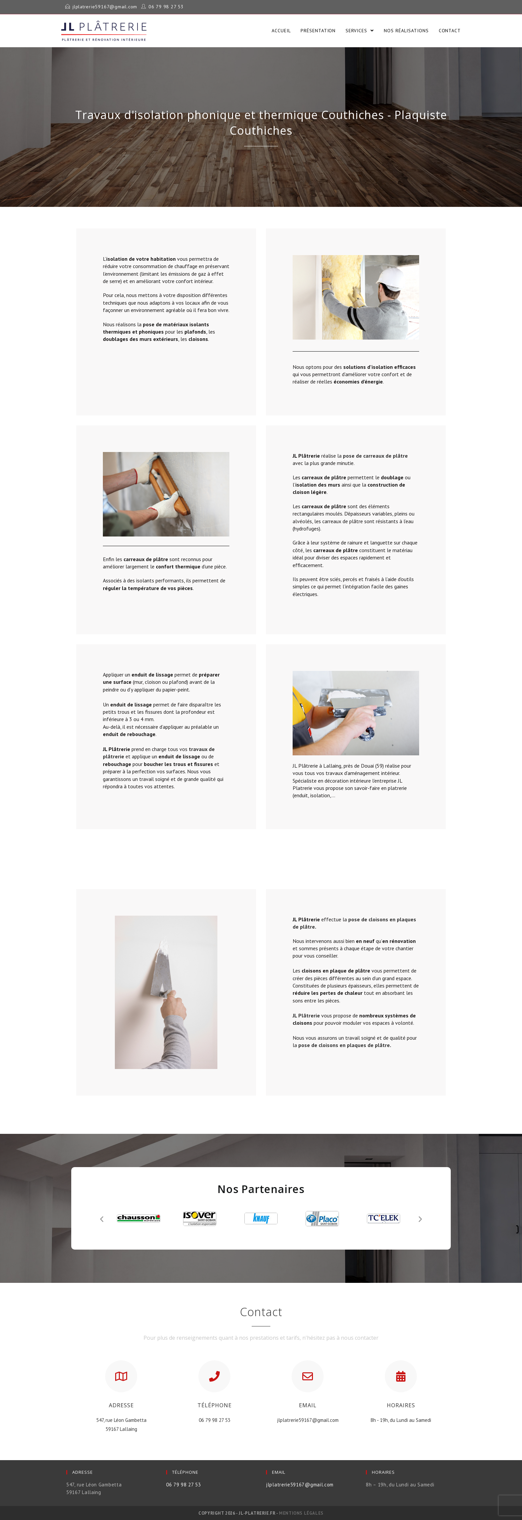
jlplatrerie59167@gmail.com (101, 7)
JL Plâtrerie (306, 1015)
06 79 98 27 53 (157, 7)
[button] (102, 1218)
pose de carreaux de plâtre (375, 455)
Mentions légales (301, 1513)
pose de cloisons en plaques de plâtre (344, 1044)
